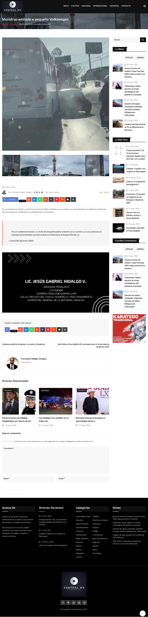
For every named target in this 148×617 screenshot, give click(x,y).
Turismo (79, 557)
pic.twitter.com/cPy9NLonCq (23, 238)
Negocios (96, 542)
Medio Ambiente (82, 539)
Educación (97, 524)
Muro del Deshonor (100, 539)
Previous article (9, 342)
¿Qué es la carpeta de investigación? (53, 545)
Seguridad (14, 24)
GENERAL (140, 58)
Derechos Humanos (100, 520)
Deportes (114, 6)
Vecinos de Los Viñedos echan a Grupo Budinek (133, 215)
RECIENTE (118, 58)
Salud (95, 550)
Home (5, 24)
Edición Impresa (82, 524)
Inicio (66, 6)
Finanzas (79, 531)
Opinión (95, 546)
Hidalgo (95, 531)
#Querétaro (84, 235)
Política (75, 6)
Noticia (78, 546)
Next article (103, 342)
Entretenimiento (82, 527)
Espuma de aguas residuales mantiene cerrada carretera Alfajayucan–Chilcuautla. (133, 109)
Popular (129, 58)
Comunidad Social (83, 516)
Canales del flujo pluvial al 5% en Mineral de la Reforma (134, 127)
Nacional (86, 6)
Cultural (96, 516)
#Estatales (15, 226)
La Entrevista (98, 535)
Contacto (126, 6)
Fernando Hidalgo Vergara (34, 359)
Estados (96, 527)
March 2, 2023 (40, 241)
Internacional (100, 6)
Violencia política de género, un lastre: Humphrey (23, 344)
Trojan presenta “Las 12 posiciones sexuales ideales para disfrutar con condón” (53, 522)
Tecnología (97, 553)
